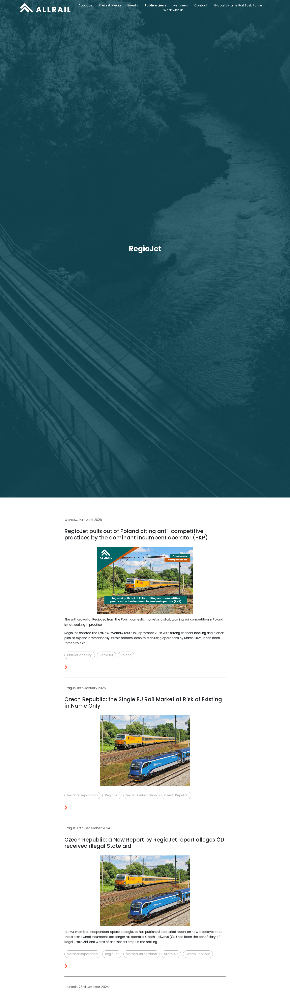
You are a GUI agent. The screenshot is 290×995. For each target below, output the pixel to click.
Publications (155, 5)
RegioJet (106, 655)
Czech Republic (176, 795)
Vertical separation (82, 795)
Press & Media (110, 5)
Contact (201, 5)
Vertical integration (141, 795)
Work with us (173, 10)
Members (180, 5)
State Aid (171, 954)
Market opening (79, 655)
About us (85, 5)
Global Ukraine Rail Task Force (238, 5)
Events (132, 5)
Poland (126, 655)
